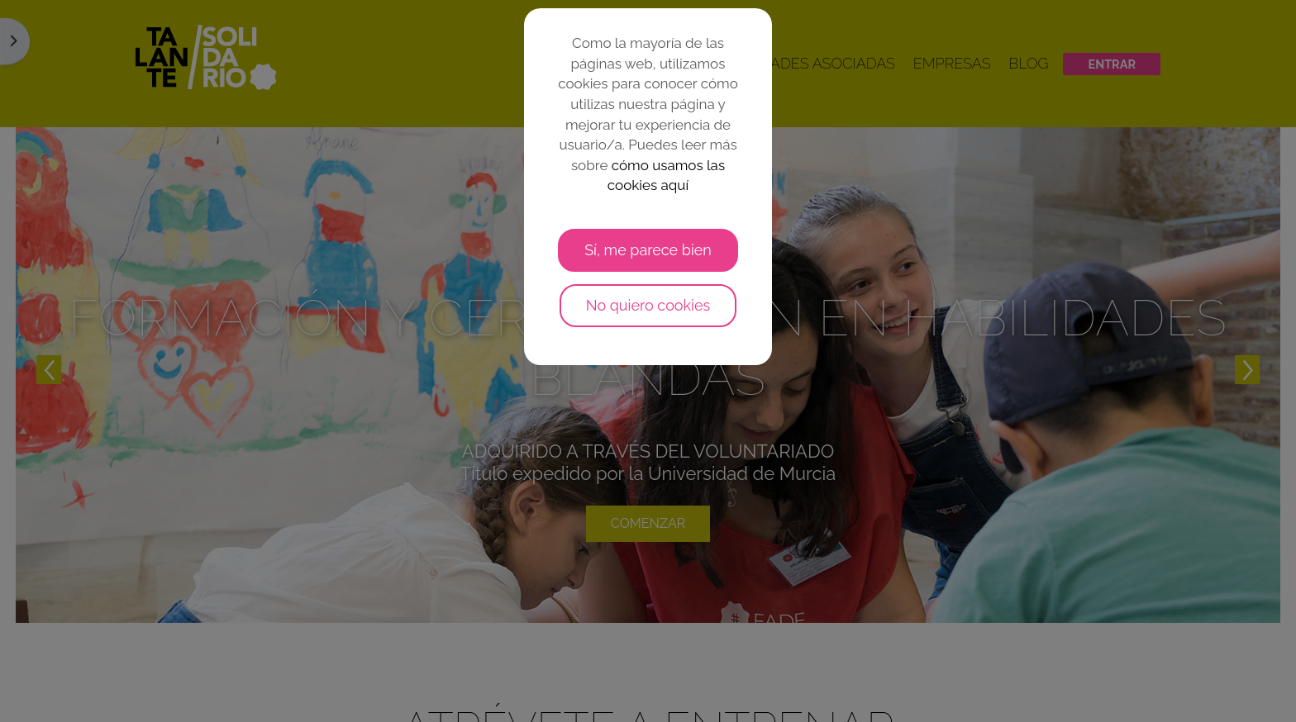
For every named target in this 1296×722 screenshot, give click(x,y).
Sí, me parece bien (648, 250)
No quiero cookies (648, 305)
